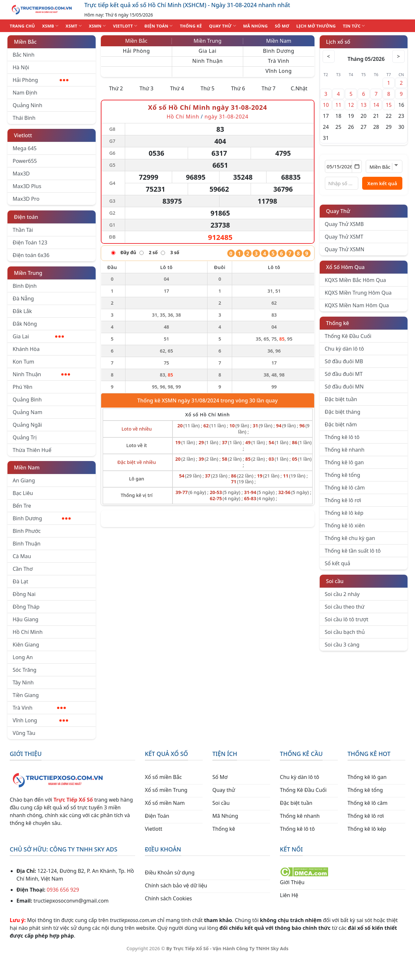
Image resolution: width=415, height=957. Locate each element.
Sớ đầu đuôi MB (344, 361)
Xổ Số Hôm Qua (345, 267)
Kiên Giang (26, 644)
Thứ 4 (177, 88)
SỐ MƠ (282, 26)
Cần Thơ (23, 568)
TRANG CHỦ (22, 26)
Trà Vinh (39, 707)
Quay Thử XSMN (344, 249)
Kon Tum (23, 361)
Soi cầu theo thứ (344, 606)
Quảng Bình (27, 399)
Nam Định (25, 92)
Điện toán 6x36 (31, 255)
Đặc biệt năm (341, 424)
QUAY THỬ (222, 26)
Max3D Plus (27, 186)
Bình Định (25, 285)
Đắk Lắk (22, 311)
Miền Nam (27, 467)
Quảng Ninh (27, 105)
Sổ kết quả (337, 563)
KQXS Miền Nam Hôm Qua (357, 305)
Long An (23, 657)
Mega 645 (25, 148)
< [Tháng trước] (329, 56)
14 (376, 104)
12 (351, 104)
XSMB (50, 26)
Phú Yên (22, 386)
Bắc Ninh (23, 54)
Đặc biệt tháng (343, 411)
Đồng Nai (24, 594)
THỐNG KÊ (191, 26)
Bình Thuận (27, 543)
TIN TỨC (354, 26)
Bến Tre (22, 505)
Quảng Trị (25, 437)
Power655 (25, 160)
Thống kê (337, 323)
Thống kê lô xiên (345, 525)
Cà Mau (22, 556)
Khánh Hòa (26, 349)
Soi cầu (335, 581)
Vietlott (23, 135)
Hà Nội (21, 67)
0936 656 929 (63, 889)
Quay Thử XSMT (344, 236)
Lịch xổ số (338, 41)
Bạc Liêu (23, 493)
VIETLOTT (125, 26)
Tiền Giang (26, 695)
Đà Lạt (20, 581)
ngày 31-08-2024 (226, 116)
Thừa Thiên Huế (32, 450)
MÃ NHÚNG (255, 26)
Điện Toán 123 (30, 242)
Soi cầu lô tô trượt (346, 619)
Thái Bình (24, 117)
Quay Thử (338, 211)
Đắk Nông (25, 323)
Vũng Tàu (24, 733)
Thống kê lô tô (342, 437)
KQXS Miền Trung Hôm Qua (358, 292)
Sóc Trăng (24, 669)
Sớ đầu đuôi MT (344, 373)
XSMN (97, 26)
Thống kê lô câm (345, 487)
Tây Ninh (23, 682)
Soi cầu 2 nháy (342, 594)
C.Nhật (299, 88)
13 (363, 104)
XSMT (73, 26)
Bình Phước (27, 531)
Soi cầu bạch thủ (345, 632)
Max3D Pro (26, 198)
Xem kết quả (382, 183)
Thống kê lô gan (344, 462)
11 (338, 104)
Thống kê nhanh (345, 449)
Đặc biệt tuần (341, 399)
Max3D (21, 173)
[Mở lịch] (357, 166)
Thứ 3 (146, 88)
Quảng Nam (27, 412)
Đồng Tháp (26, 606)
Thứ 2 (116, 88)
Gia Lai (38, 336)
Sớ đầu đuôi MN (344, 386)
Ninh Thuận (41, 374)
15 (389, 104)
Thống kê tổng (342, 474)
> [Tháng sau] (398, 56)
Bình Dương (42, 518)
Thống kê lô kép (344, 512)
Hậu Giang (25, 619)
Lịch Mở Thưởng (316, 26)
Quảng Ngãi (27, 424)
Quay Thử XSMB (344, 224)
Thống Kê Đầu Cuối (348, 336)
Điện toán (26, 216)
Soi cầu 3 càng (342, 644)
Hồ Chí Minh (27, 632)
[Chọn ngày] (343, 166)
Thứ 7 (269, 88)
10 (326, 104)
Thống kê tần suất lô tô (353, 550)
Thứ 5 (208, 88)
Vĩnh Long (40, 720)
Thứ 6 (238, 88)
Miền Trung (28, 272)
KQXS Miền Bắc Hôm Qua (355, 280)
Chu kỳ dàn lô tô (344, 348)
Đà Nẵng (23, 298)
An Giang (24, 480)
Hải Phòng (40, 80)
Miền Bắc (25, 41)
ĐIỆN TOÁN (158, 26)
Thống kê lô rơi (343, 500)
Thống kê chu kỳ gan (350, 538)
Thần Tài (23, 229)
